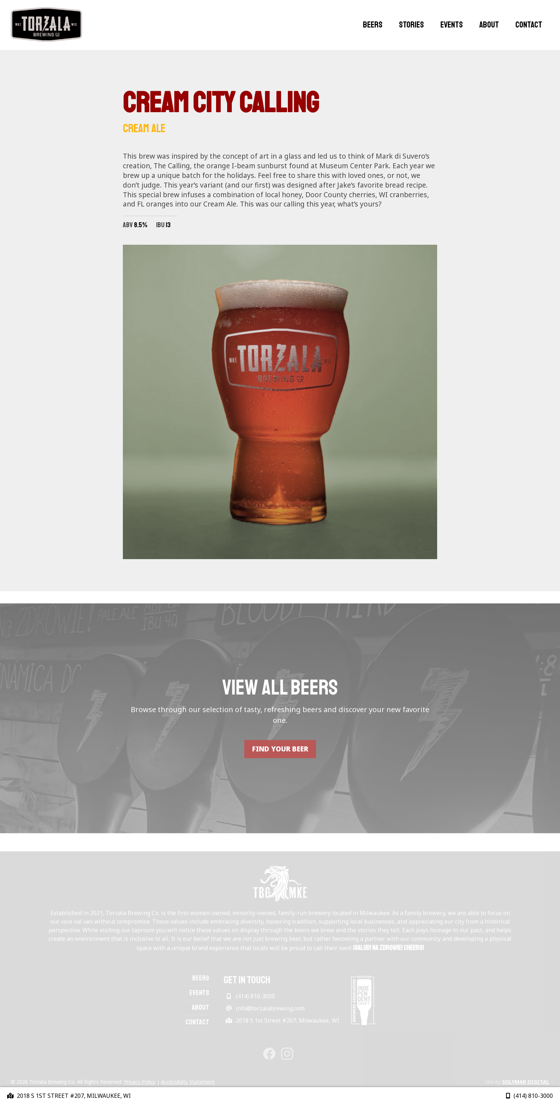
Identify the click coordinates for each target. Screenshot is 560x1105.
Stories (411, 24)
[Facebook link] (269, 1057)
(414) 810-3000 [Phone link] (529, 1096)
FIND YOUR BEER (280, 758)
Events (451, 24)
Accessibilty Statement (188, 1086)
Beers (372, 24)
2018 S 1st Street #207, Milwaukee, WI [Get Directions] (281, 1025)
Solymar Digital (525, 1086)
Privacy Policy (139, 1086)
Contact (528, 24)
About (489, 24)
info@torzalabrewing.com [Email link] (264, 1013)
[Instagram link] (287, 1057)
